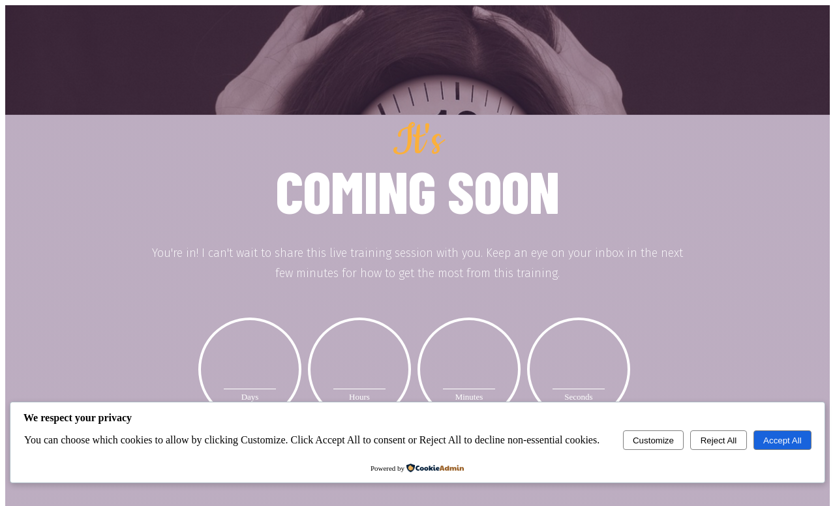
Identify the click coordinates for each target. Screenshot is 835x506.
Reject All (719, 440)
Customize (653, 440)
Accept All (782, 440)
